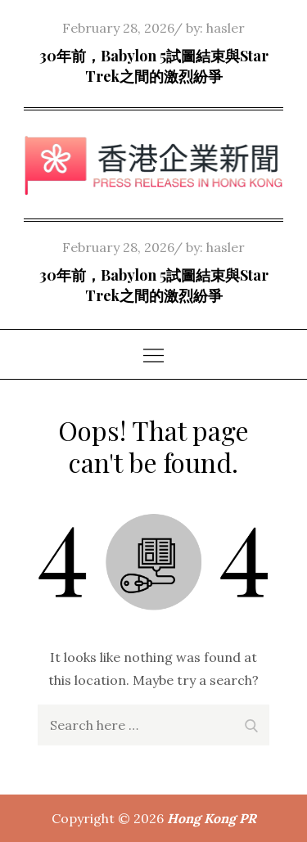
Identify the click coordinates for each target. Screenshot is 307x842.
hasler (225, 28)
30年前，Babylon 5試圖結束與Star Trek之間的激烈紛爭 (154, 66)
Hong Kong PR (211, 818)
